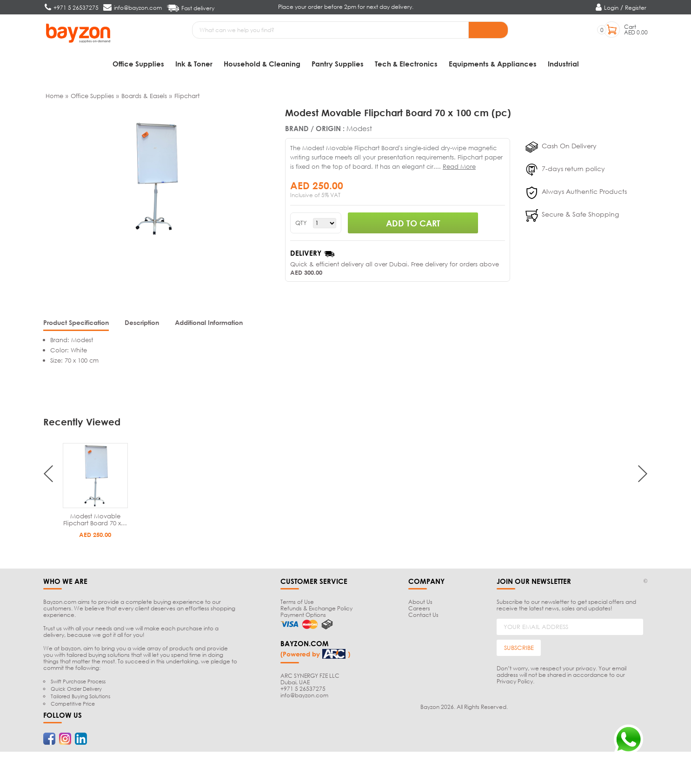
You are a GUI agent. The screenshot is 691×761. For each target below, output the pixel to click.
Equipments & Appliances (493, 64)
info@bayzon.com (304, 695)
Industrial (563, 64)
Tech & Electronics (406, 64)
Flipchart (186, 96)
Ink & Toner (194, 64)
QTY (301, 223)
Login (611, 8)
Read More (459, 166)
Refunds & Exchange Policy (316, 608)
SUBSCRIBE (519, 647)
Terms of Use (297, 602)
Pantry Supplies (338, 64)
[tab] (76, 323)
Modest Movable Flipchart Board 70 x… (95, 519)
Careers (419, 608)
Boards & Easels (144, 96)
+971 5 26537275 (303, 689)
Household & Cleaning (262, 64)
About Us (420, 602)
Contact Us (423, 615)
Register (635, 8)
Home (54, 96)
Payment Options (303, 615)
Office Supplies (138, 64)
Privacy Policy (515, 681)
